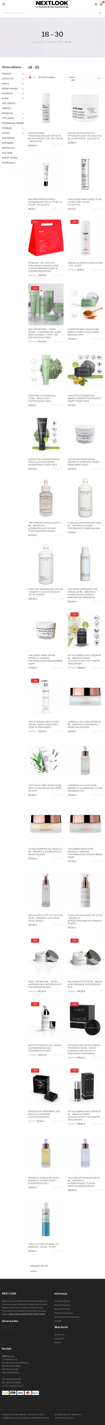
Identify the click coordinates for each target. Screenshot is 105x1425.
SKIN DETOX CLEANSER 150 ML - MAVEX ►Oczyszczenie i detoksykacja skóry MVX (44, 462)
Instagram (11, 1327)
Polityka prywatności (64, 1418)
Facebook (5, 1327)
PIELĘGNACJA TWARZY (13, 123)
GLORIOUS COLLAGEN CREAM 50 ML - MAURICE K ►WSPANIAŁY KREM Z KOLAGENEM (84, 725)
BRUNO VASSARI (10, 88)
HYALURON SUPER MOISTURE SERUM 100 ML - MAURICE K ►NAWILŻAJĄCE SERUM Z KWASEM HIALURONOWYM (82, 593)
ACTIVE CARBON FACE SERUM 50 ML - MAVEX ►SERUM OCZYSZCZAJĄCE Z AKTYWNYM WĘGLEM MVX (84, 659)
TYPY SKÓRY (8, 118)
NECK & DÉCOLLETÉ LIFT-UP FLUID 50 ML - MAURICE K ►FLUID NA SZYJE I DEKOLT (45, 918)
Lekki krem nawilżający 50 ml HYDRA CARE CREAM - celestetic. (85, 202)
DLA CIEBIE (7, 153)
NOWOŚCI (6, 108)
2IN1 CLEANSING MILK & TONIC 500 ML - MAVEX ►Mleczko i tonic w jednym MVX (43, 725)
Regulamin (76, 1414)
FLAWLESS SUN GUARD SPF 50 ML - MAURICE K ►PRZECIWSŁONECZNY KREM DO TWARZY (85, 919)
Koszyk (58, 1342)
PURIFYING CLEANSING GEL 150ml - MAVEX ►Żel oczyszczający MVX (42, 398)
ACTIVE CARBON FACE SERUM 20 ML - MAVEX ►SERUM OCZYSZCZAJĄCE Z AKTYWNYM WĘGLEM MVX (84, 1115)
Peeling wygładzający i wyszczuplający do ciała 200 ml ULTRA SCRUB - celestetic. (85, 136)
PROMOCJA (7, 113)
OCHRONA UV (8, 163)
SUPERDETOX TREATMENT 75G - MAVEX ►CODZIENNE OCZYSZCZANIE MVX (44, 1114)
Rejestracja (60, 1334)
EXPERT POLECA (10, 158)
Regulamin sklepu (62, 1309)
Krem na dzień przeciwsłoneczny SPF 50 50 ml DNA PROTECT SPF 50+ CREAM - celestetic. (45, 137)
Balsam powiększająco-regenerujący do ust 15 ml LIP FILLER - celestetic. (45, 202)
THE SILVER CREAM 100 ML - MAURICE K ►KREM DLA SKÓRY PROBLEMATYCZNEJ (84, 462)
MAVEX (5, 83)
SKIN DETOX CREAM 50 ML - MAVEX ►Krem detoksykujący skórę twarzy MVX (84, 398)
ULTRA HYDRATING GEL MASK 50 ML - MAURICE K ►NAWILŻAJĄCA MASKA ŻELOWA (45, 852)
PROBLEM (7, 128)
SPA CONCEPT (9, 103)
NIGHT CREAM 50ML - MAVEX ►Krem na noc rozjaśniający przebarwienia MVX (45, 984)
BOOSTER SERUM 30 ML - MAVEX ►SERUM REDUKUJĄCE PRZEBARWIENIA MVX (45, 1048)
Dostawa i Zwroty (62, 1301)
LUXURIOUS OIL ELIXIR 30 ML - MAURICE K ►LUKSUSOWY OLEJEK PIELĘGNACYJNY (85, 788)
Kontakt (58, 1321)
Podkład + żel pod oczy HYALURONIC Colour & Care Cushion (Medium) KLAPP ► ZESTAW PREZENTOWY (43, 267)
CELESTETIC (8, 78)
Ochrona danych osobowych (67, 1317)
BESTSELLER (8, 148)
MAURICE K (7, 93)
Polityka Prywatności (64, 1313)
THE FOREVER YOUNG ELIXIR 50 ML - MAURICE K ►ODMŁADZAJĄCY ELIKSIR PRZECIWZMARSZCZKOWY (44, 527)
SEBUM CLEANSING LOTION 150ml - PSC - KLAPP (85, 264)
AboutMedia (20, 1414)
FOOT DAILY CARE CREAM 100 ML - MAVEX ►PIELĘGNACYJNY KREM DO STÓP (45, 788)
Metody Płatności (62, 1305)
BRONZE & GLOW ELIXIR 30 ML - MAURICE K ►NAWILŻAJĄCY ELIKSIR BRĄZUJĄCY (44, 1181)
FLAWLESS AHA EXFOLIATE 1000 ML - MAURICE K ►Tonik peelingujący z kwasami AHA (84, 526)
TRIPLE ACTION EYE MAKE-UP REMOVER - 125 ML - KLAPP (43, 1245)
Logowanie (59, 1338)
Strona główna (11, 67)
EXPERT (6, 133)
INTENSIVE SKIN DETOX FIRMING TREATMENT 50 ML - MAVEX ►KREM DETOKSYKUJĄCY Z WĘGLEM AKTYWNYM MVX (84, 1049)
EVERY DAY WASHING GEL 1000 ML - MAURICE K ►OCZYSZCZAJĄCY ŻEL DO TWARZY (46, 592)
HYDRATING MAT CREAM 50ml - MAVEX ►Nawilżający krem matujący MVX (84, 332)
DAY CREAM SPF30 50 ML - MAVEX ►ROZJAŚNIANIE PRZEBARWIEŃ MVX (85, 984)
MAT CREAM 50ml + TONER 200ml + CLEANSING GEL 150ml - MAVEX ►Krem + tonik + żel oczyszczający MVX (45, 333)
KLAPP (5, 98)
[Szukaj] (52, 13)
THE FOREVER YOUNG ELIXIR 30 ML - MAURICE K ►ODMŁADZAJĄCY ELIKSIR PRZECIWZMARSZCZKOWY (84, 1182)
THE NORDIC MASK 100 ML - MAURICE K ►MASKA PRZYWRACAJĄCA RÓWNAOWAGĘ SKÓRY (45, 659)
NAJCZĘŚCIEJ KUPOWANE (8, 140)
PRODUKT (6, 74)
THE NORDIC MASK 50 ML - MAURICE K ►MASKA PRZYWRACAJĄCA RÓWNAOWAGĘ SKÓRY (85, 853)
